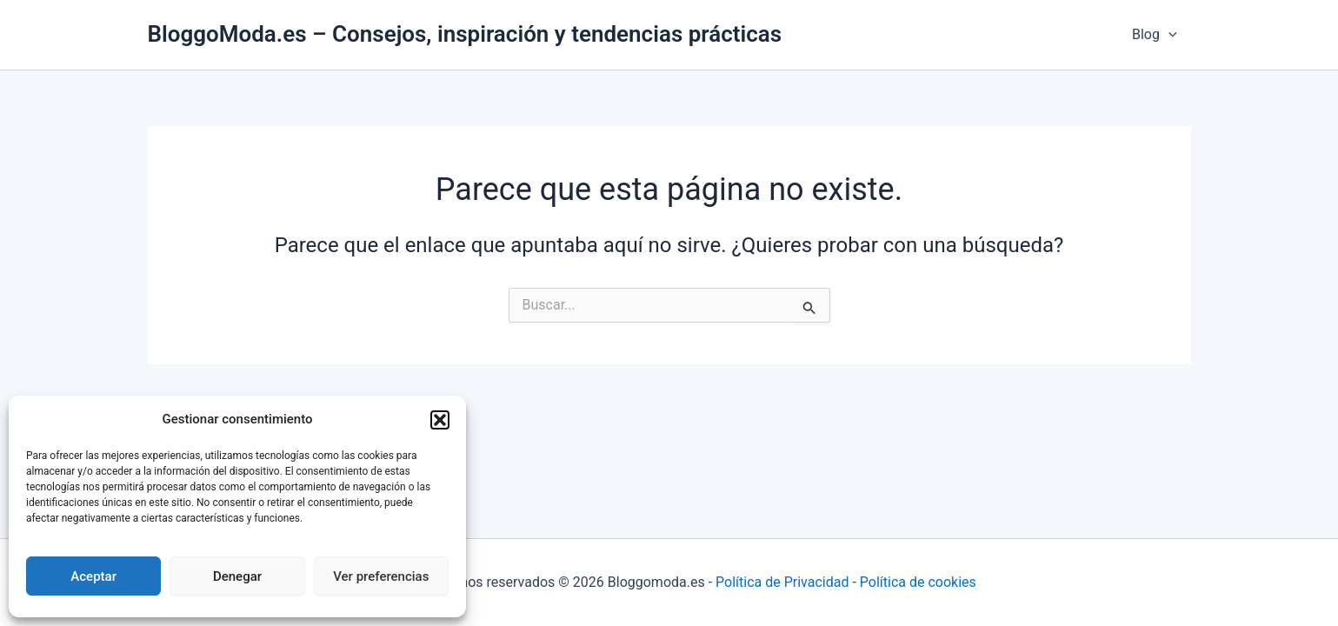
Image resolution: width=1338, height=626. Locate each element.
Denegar (237, 576)
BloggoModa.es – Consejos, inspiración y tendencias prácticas (465, 34)
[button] (440, 420)
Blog (1154, 35)
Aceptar (93, 576)
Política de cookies (918, 582)
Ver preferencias (381, 576)
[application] (1168, 35)
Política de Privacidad (782, 582)
